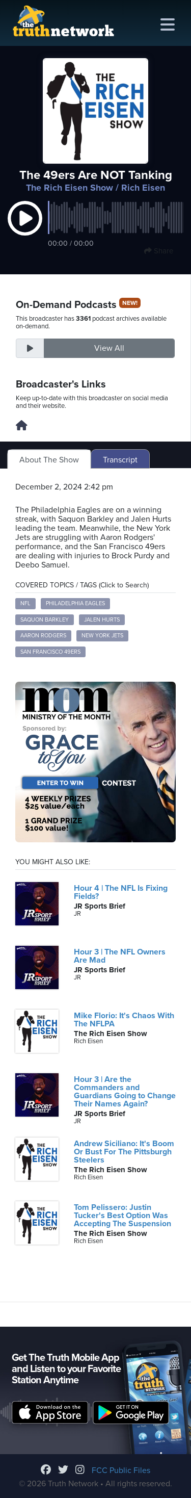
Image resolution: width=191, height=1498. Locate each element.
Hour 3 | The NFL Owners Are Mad (120, 956)
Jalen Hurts (102, 619)
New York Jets (102, 635)
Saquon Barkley (44, 619)
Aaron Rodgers (43, 635)
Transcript (120, 460)
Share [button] (158, 250)
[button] (25, 229)
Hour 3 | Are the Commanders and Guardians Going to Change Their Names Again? (125, 1091)
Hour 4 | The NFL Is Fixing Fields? (121, 892)
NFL (25, 603)
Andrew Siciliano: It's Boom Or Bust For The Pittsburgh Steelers (124, 1152)
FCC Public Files (121, 1470)
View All (109, 348)
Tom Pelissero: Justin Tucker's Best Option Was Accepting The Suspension (122, 1215)
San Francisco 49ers (50, 652)
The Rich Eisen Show (69, 187)
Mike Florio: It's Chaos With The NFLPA (124, 1020)
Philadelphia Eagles (75, 603)
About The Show (49, 460)
